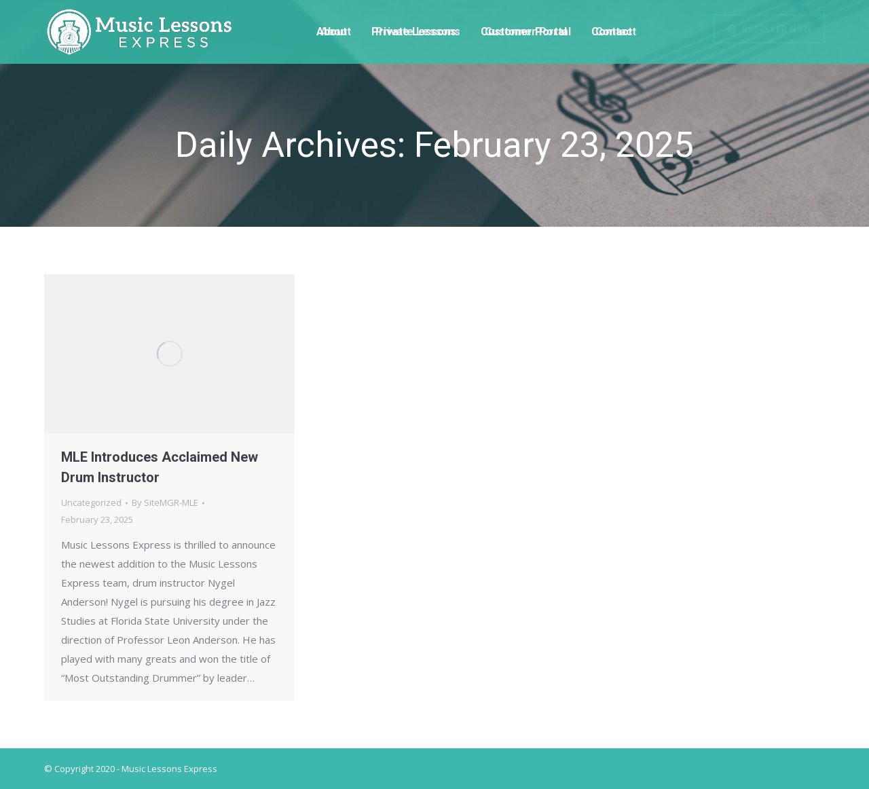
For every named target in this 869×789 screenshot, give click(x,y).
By (165, 502)
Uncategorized (91, 502)
